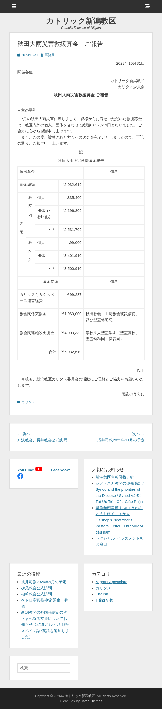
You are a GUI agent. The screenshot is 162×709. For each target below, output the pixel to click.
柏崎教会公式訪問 (36, 594)
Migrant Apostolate (111, 582)
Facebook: (60, 470)
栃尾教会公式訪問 (36, 588)
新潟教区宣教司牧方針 (115, 477)
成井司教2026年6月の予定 (43, 582)
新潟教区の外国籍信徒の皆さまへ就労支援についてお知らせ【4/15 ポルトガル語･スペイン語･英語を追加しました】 (45, 624)
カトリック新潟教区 (81, 21)
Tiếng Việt (104, 600)
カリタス (28, 402)
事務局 (50, 55)
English (102, 594)
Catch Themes (91, 701)
